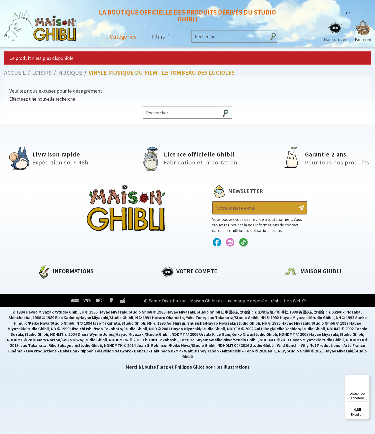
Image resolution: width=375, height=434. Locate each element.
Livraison (47, 319)
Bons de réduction (182, 310)
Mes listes (171, 319)
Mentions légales (56, 292)
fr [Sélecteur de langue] (345, 12)
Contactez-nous (303, 333)
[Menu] (366, 378)
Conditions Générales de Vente (72, 310)
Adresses (170, 301)
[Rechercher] (229, 36)
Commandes (175, 292)
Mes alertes (173, 328)
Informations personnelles (191, 283)
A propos (47, 283)
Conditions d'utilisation (65, 301)
